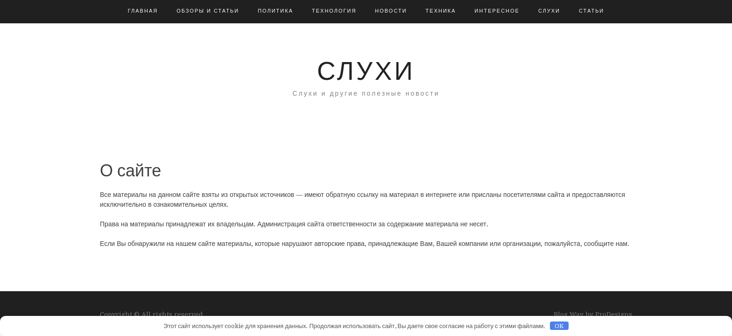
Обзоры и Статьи (207, 11)
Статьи (591, 11)
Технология (334, 11)
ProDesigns (613, 314)
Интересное (497, 11)
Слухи (549, 11)
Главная (143, 11)
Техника (441, 11)
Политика (275, 11)
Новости (391, 11)
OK (559, 325)
